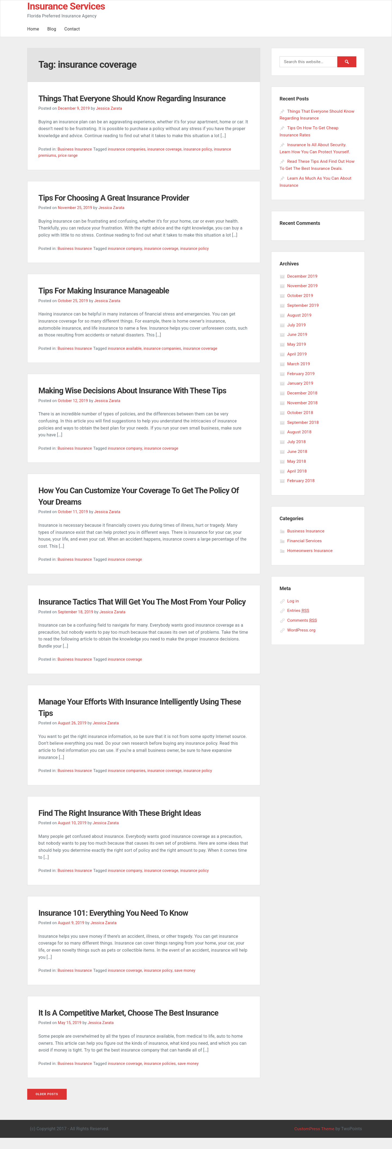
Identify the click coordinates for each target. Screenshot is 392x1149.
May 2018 (297, 459)
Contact (72, 29)
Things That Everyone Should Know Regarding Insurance (142, 98)
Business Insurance (75, 149)
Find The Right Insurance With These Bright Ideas (128, 824)
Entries (298, 608)
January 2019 (300, 382)
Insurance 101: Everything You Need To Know (121, 924)
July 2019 (297, 324)
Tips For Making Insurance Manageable (110, 290)
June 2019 (297, 333)
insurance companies (128, 149)
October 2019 (300, 295)
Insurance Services (66, 6)
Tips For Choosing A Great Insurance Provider (121, 197)
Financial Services (305, 538)
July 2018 (297, 440)
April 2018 (297, 469)
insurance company (126, 248)
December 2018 (302, 391)
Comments (302, 618)
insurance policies (162, 1074)
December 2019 (302, 275)
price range (69, 155)
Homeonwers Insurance (310, 548)
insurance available (126, 348)
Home (33, 29)
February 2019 (301, 372)
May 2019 (297, 343)
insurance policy (201, 149)
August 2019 (299, 314)
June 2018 (297, 449)
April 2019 (297, 353)
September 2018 (303, 421)
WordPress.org (301, 627)
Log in (293, 598)
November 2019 (303, 285)
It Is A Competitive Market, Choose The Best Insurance (137, 1024)
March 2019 (299, 362)
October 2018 (300, 411)
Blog (51, 29)
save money (188, 981)
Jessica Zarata (110, 108)
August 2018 (299, 430)
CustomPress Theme (313, 1140)
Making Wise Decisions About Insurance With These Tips (142, 390)
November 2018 (303, 401)
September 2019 (303, 304)
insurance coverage (167, 149)
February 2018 (301, 479)
